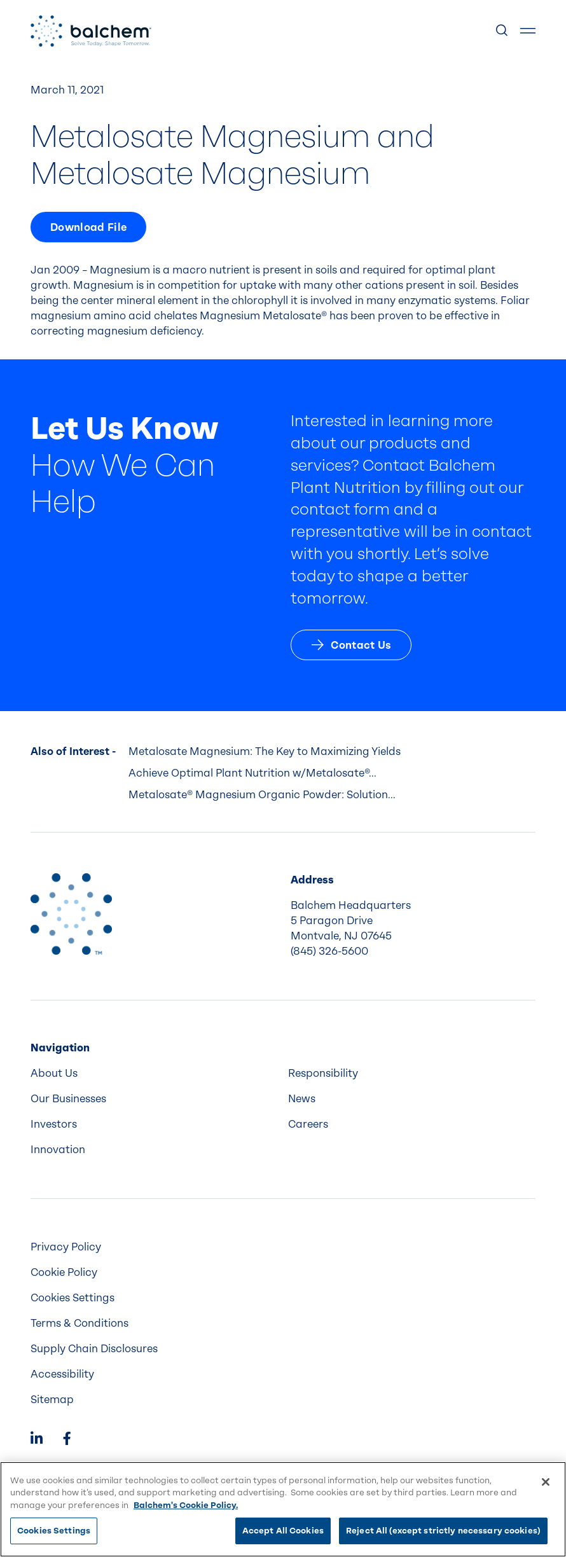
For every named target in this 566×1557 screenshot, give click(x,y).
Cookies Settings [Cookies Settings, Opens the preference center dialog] (53, 1530)
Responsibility (323, 1073)
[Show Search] (502, 31)
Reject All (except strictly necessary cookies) (443, 1530)
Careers (308, 1124)
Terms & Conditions (79, 1323)
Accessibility (62, 1374)
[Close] (546, 1482)
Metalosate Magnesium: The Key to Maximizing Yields (264, 751)
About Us (54, 1073)
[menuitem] (154, 1073)
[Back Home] (91, 31)
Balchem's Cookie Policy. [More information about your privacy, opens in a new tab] (186, 1505)
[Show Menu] (527, 31)
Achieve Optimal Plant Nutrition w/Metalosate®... (252, 773)
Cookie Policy (64, 1272)
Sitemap (52, 1400)
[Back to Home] (71, 914)
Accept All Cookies (283, 1530)
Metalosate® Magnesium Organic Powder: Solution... (262, 795)
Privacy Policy (66, 1247)
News (301, 1099)
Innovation (58, 1150)
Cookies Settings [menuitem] (72, 1298)
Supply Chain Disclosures (94, 1349)
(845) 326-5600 (329, 951)
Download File (88, 227)
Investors (54, 1124)
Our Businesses (68, 1099)
